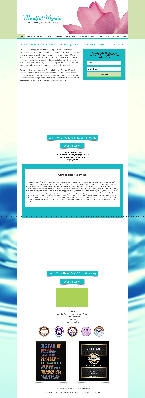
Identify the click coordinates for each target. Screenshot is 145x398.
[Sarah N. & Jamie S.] (96, 216)
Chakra (30, 23)
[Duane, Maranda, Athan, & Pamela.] (21, 216)
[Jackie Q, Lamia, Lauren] (31, 216)
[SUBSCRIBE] (104, 74)
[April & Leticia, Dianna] (133, 216)
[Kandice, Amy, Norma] (136, 216)
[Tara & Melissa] (93, 216)
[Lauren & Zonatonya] (111, 216)
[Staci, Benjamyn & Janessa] (123, 216)
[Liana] (83, 216)
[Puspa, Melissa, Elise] (118, 216)
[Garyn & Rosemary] (36, 216)
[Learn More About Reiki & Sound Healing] (72, 137)
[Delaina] (138, 216)
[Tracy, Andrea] (128, 216)
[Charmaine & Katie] (11, 216)
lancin (37, 23)
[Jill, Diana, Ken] (98, 216)
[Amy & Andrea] (108, 216)
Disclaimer (48, 392)
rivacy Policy (75, 392)
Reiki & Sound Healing (48, 23)
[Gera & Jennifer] (51, 216)
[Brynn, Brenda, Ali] (56, 216)
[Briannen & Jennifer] (113, 216)
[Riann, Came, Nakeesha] (126, 216)
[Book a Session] (72, 145)
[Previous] (23, 191)
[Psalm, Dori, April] (81, 216)
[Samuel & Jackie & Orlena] (61, 216)
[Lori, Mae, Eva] (116, 216)
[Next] (121, 191)
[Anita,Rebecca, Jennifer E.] (103, 216)
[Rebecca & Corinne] (46, 216)
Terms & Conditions (62, 392)
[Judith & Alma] (16, 216)
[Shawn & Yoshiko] (106, 216)
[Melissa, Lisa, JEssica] (121, 216)
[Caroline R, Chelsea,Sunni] (41, 216)
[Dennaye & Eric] (131, 216)
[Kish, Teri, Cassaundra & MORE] (1, 216)
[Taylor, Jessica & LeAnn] (71, 216)
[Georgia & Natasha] (91, 216)
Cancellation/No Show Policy (91, 392)
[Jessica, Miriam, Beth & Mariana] (6, 216)
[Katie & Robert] (101, 216)
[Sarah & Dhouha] (76, 216)
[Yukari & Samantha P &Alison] (26, 216)
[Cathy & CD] (66, 216)
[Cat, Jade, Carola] (143, 216)
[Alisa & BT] (86, 216)
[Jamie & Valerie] (88, 216)
